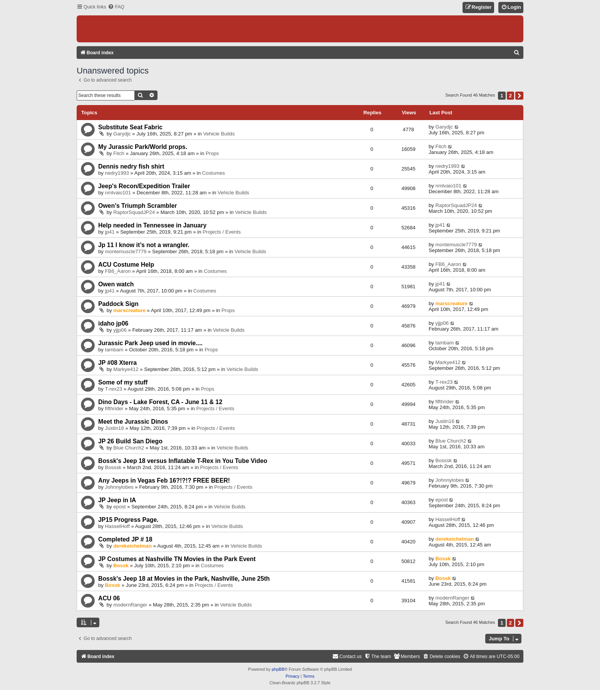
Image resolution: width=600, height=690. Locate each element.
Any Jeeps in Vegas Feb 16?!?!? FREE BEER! (164, 480)
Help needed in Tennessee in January (152, 225)
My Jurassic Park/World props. (142, 147)
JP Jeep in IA (117, 500)
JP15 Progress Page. (128, 519)
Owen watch (116, 284)
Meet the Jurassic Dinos (133, 421)
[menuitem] (116, 7)
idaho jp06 (113, 323)
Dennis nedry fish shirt (131, 166)
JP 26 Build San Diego (130, 441)
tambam (114, 350)
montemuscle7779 (126, 251)
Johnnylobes (119, 487)
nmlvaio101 (118, 192)
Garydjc (122, 134)
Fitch (118, 153)
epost (119, 507)
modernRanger (130, 605)
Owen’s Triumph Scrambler (137, 205)
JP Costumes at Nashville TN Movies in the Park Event (177, 559)
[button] (519, 96)
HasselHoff (117, 526)
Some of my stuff (122, 382)
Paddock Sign (118, 304)
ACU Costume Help (126, 264)
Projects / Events (222, 232)
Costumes (213, 173)
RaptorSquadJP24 (134, 212)
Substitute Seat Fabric (130, 127)
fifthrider (114, 408)
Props (212, 153)
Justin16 (114, 428)
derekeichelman (132, 546)
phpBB (278, 669)
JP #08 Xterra (117, 362)
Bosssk (113, 467)
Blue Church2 (128, 448)
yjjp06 (119, 330)
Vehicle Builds (219, 134)
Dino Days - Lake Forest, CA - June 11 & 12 (160, 402)
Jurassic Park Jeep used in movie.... (150, 343)
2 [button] (510, 96)
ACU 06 (109, 598)
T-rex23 (113, 389)
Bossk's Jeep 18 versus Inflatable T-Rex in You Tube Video (182, 461)
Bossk (121, 565)
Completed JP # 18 (125, 539)
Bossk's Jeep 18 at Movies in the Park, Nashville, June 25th (184, 578)
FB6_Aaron (118, 271)
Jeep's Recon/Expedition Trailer (144, 186)
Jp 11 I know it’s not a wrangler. (143, 245)
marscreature (129, 310)
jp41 (110, 232)
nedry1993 (117, 173)
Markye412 (125, 369)
